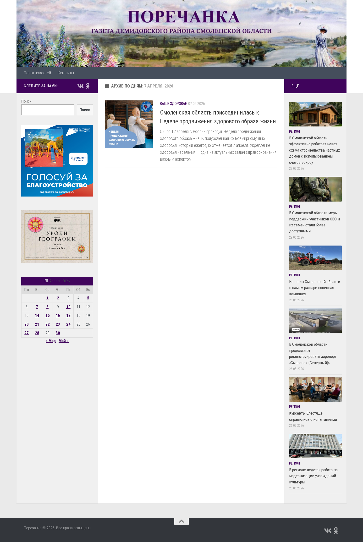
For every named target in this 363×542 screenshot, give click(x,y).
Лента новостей (37, 72)
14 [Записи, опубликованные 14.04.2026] (37, 315)
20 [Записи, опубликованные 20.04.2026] (26, 324)
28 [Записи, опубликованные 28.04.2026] (37, 332)
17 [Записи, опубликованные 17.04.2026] (68, 315)
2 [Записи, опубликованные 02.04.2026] (58, 298)
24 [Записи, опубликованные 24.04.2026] (68, 324)
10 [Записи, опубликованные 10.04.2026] (68, 306)
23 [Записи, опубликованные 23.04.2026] (58, 324)
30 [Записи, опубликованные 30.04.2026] (58, 332)
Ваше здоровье (173, 103)
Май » (64, 340)
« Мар (51, 340)
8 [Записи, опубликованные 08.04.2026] (47, 306)
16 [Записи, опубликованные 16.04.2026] (58, 315)
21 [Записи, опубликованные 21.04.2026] (37, 324)
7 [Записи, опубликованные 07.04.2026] (37, 306)
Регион (294, 131)
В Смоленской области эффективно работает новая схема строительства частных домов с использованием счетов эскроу (314, 150)
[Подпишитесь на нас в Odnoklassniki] (88, 86)
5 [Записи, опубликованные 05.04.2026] (88, 298)
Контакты (66, 72)
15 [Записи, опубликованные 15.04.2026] (47, 315)
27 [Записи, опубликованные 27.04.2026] (26, 332)
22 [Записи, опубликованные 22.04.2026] (47, 324)
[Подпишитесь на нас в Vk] (80, 86)
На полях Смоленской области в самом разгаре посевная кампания (314, 287)
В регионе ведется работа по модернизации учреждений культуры (313, 475)
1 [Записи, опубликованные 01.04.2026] (47, 298)
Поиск (26, 101)
